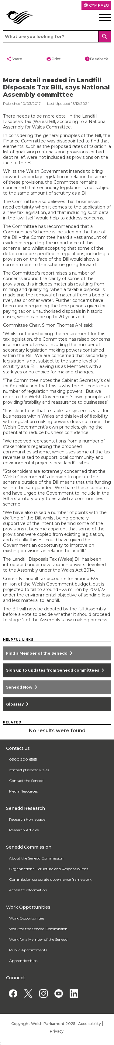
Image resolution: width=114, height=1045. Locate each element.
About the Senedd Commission (36, 858)
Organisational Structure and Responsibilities (48, 868)
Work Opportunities (26, 918)
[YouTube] (58, 993)
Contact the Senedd (26, 780)
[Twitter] (28, 993)
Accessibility (89, 1023)
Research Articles (24, 830)
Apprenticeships (23, 960)
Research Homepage (27, 819)
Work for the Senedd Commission (38, 928)
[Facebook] (13, 993)
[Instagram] (43, 993)
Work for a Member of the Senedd (38, 939)
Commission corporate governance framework (50, 879)
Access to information (28, 890)
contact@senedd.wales (29, 770)
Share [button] (14, 59)
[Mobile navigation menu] (99, 17)
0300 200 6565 (23, 759)
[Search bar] (57, 36)
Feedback (96, 59)
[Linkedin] (74, 993)
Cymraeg (96, 5)
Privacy (57, 1031)
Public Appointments (28, 950)
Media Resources (23, 791)
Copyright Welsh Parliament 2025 (43, 1023)
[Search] (104, 36)
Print (53, 59)
